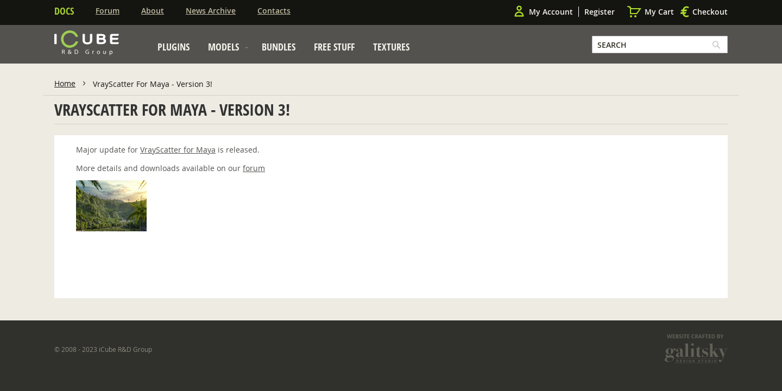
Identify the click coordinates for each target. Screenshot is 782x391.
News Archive (211, 10)
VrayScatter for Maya (178, 149)
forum (254, 168)
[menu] (283, 50)
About (152, 10)
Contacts (274, 10)
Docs (64, 10)
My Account (551, 12)
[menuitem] (173, 47)
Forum (107, 10)
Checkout (710, 12)
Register (599, 12)
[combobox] (660, 44)
